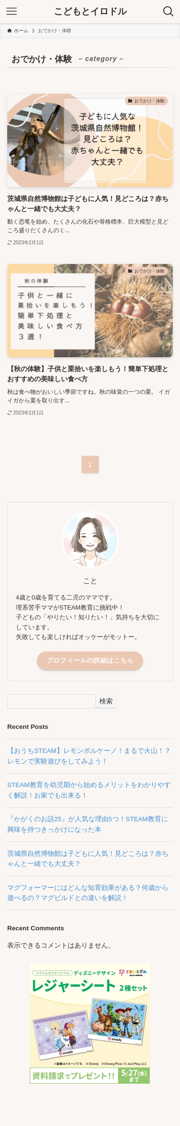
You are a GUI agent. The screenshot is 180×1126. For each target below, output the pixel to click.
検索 (106, 701)
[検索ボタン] (168, 11)
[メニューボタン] (11, 11)
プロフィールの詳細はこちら (90, 660)
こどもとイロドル (90, 11)
